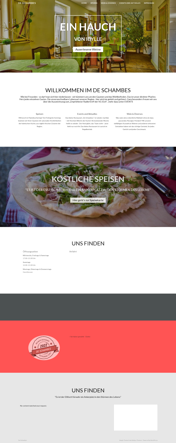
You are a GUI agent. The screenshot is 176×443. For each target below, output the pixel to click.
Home (84, 3)
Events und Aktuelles (129, 3)
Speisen (93, 3)
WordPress (154, 440)
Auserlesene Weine (88, 49)
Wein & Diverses (108, 3)
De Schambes (27, 3)
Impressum (149, 3)
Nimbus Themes (137, 440)
